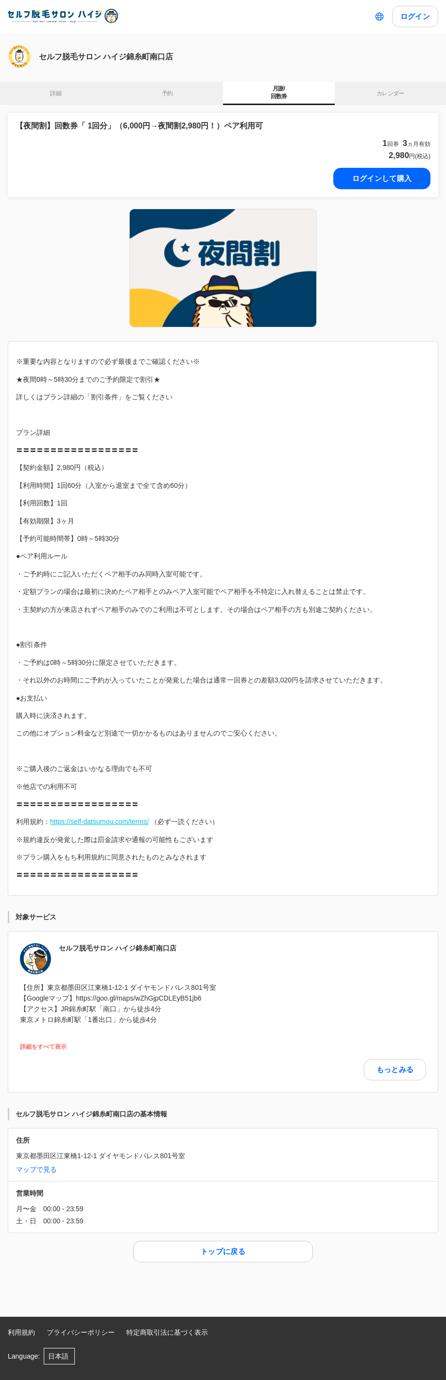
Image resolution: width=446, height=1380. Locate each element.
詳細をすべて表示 (43, 1047)
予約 (167, 93)
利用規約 (21, 1332)
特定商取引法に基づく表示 (167, 1332)
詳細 (55, 93)
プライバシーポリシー (81, 1332)
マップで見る (36, 1169)
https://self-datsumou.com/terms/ (99, 821)
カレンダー (390, 93)
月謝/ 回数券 (279, 92)
